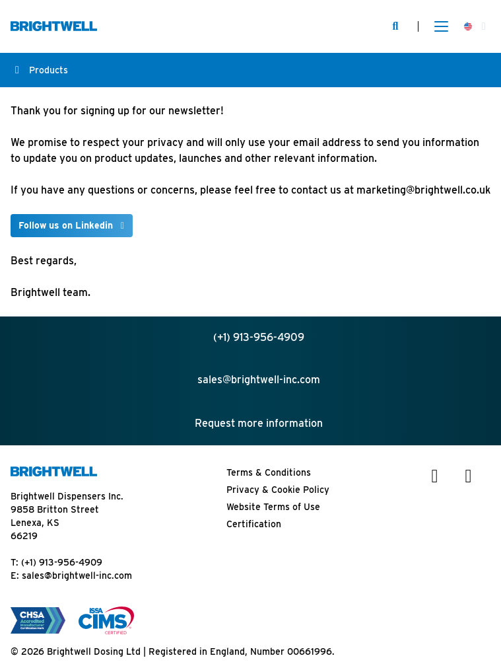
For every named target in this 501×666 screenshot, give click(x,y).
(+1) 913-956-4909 (61, 562)
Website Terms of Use (273, 506)
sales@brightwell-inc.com (77, 575)
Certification (253, 524)
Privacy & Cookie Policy (277, 489)
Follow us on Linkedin (65, 225)
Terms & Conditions (268, 472)
